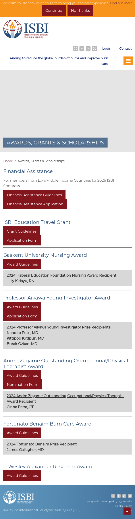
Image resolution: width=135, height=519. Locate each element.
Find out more (121, 3)
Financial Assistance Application (35, 204)
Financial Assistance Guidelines (34, 194)
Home (8, 161)
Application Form (22, 240)
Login (106, 48)
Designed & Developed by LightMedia (109, 501)
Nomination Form (23, 384)
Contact (125, 48)
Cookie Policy (123, 505)
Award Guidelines (22, 264)
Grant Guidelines (22, 231)
